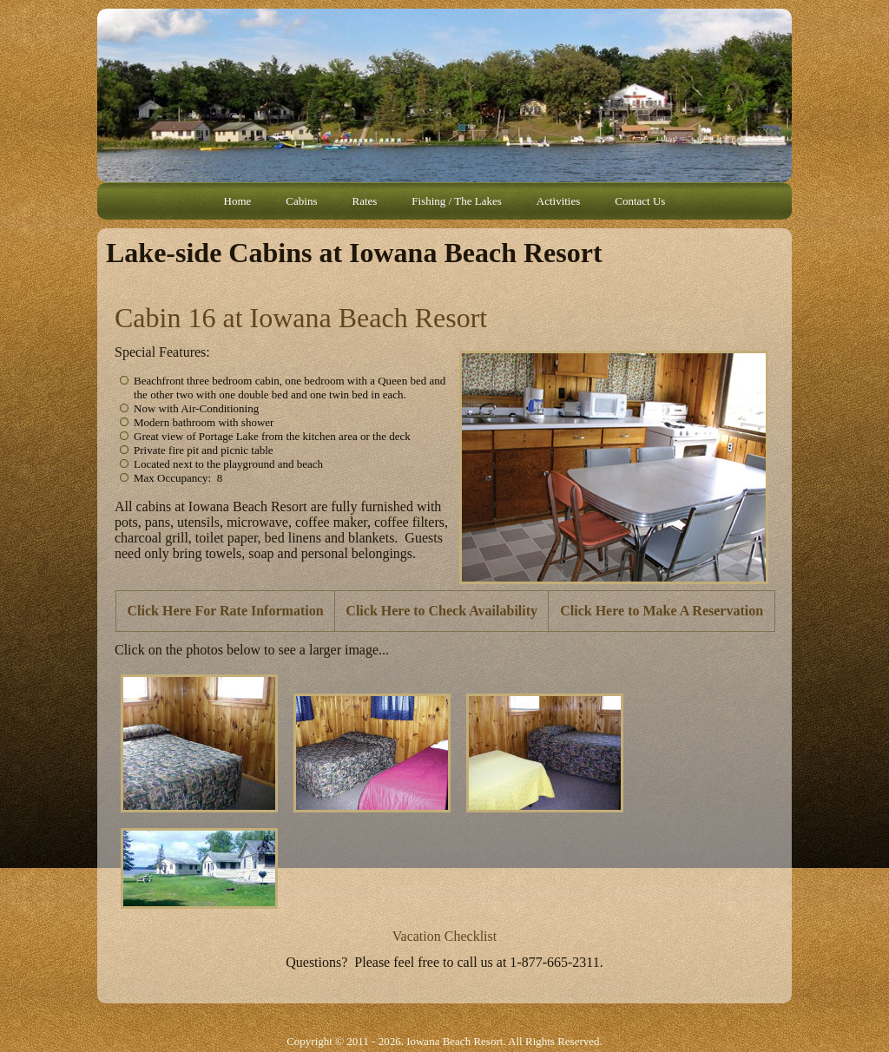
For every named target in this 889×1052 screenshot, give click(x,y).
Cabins (301, 200)
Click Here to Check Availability (441, 610)
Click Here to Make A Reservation (661, 610)
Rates (364, 200)
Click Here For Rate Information (226, 610)
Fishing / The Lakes (456, 200)
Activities (559, 200)
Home (238, 200)
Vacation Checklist (444, 936)
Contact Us (640, 200)
